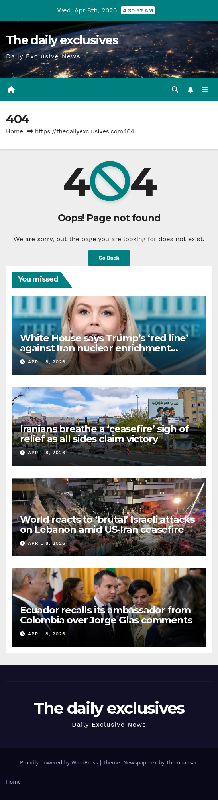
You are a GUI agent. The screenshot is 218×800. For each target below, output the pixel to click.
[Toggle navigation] (205, 89)
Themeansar (181, 763)
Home (14, 131)
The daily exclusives (62, 40)
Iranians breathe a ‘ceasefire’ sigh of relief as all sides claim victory (104, 434)
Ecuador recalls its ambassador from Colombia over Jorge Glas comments (106, 615)
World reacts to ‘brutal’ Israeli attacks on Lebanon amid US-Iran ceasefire (107, 524)
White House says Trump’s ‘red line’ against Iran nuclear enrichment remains (104, 348)
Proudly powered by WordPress (60, 763)
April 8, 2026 (47, 362)
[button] (175, 89)
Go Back (109, 258)
